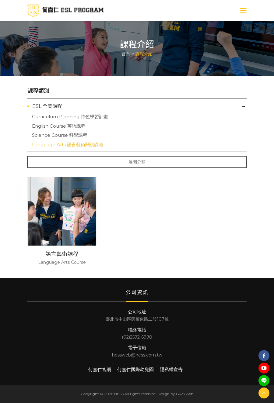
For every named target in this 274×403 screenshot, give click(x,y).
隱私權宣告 (171, 369)
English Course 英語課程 (59, 126)
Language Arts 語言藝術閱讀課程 (68, 144)
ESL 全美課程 (47, 106)
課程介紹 (144, 54)
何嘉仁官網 (99, 369)
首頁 (125, 54)
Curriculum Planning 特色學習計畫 (70, 116)
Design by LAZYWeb (175, 393)
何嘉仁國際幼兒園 (135, 369)
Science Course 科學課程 (59, 135)
